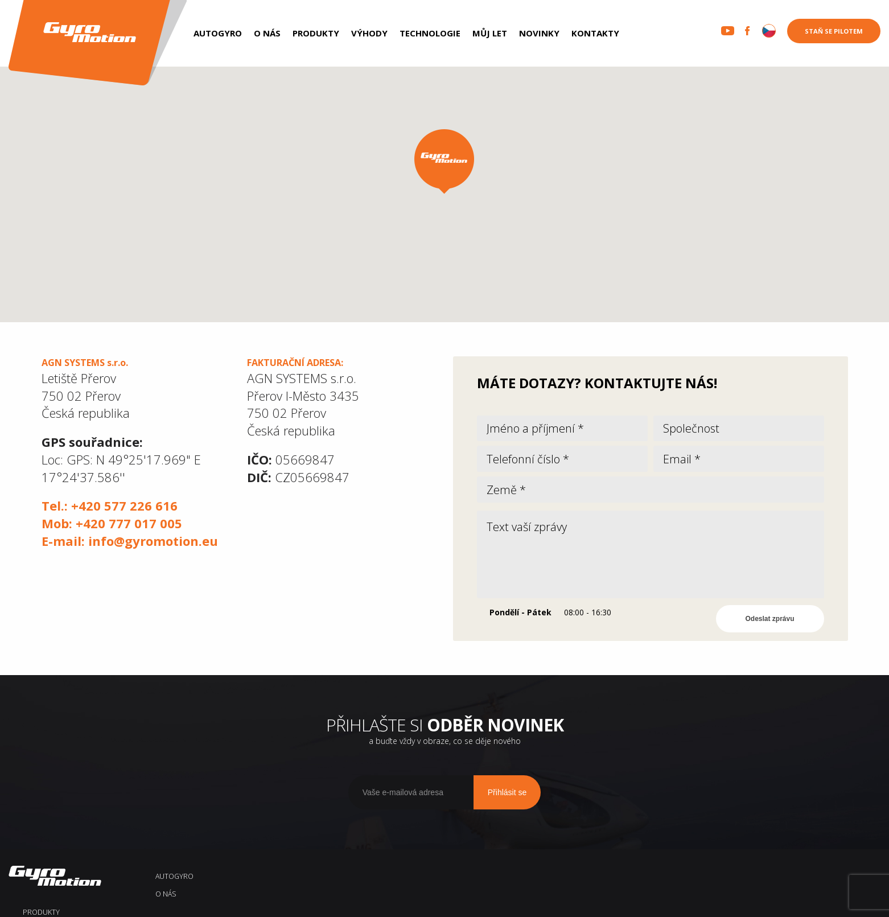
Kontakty (595, 33)
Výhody (369, 33)
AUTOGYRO (218, 33)
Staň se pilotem (834, 31)
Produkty (316, 33)
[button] (444, 161)
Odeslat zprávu (770, 634)
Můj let (489, 33)
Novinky (539, 33)
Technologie (430, 33)
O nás (267, 33)
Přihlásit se (507, 806)
